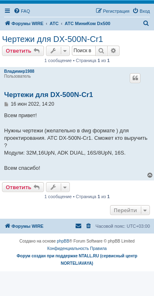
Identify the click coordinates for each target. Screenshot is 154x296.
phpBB (63, 241)
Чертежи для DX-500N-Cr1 (52, 39)
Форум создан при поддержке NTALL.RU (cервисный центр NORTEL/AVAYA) (77, 260)
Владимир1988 (19, 71)
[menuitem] (22, 11)
